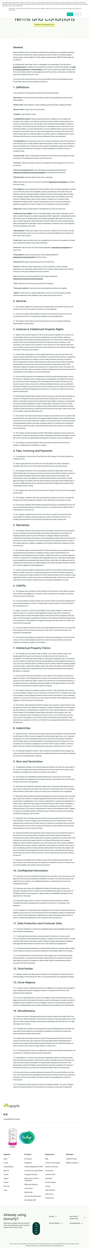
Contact (6, 1174)
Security (47, 1186)
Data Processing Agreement (43, 1243)
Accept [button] (70, 14)
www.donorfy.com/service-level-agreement (28, 279)
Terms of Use (13, 1243)
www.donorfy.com (19, 67)
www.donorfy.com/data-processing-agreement (29, 172)
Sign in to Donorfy (36, 1228)
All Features (28, 1159)
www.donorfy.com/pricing (57, 182)
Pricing (6, 1163)
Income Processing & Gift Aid (33, 1170)
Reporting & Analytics (31, 1184)
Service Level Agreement (57, 1243)
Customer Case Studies (52, 1163)
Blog (46, 1159)
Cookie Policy (49, 1198)
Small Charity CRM (30, 1200)
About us (6, 1170)
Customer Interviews (51, 1167)
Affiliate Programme (72, 1163)
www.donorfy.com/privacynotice (24, 257)
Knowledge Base (76, 1223)
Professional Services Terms (72, 1243)
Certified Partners (71, 1159)
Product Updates (50, 1182)
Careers (6, 1182)
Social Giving (28, 1188)
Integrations (28, 1163)
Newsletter (48, 1178)
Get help (52, 1216)
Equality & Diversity (58, 1245)
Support (6, 1178)
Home (5, 1159)
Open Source (49, 1194)
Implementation (8, 1167)
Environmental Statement (32, 1245)
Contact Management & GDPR (33, 1167)
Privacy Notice (37, 69)
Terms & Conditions (22, 1243)
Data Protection (50, 1190)
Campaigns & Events (30, 1174)
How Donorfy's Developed (32, 1196)
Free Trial (6, 1186)
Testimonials (49, 1170)
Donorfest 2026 (50, 1174)
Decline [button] (77, 14)
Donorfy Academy (55, 1223)
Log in (5, 1190)
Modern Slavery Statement (46, 1245)
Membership (28, 1192)
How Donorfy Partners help (77, 1217)
